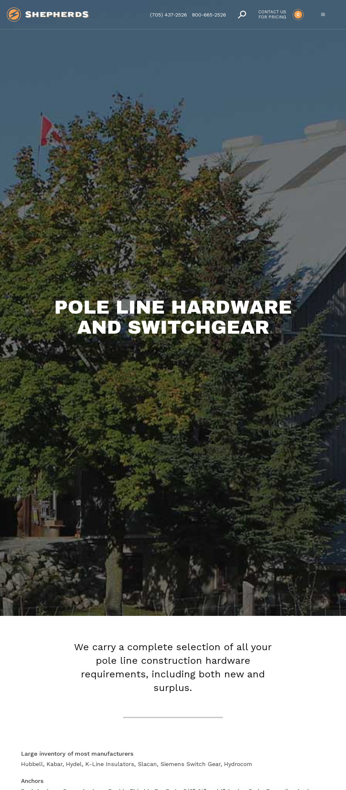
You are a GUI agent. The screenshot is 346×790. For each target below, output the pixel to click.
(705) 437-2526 (168, 15)
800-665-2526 (209, 15)
